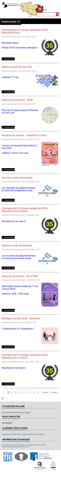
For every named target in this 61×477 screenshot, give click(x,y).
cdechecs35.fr (13, 445)
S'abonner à (2, 398)
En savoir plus (9, 58)
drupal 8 (11, 447)
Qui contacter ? (7, 423)
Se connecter (42, 10)
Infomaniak (25, 447)
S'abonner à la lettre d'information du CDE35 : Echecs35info (23, 434)
